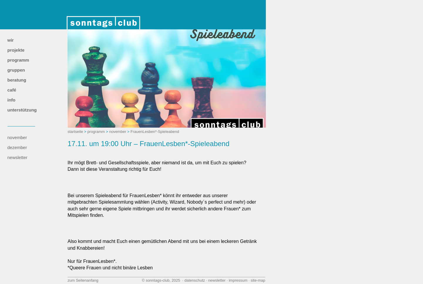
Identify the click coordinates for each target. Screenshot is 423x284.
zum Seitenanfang (83, 280)
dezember (17, 147)
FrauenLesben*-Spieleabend (154, 131)
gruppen (16, 69)
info (11, 99)
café (11, 89)
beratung (16, 79)
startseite (75, 131)
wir (10, 40)
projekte (15, 50)
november (17, 137)
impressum (238, 280)
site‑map (258, 280)
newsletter (17, 157)
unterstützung (22, 109)
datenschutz (194, 280)
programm (18, 60)
